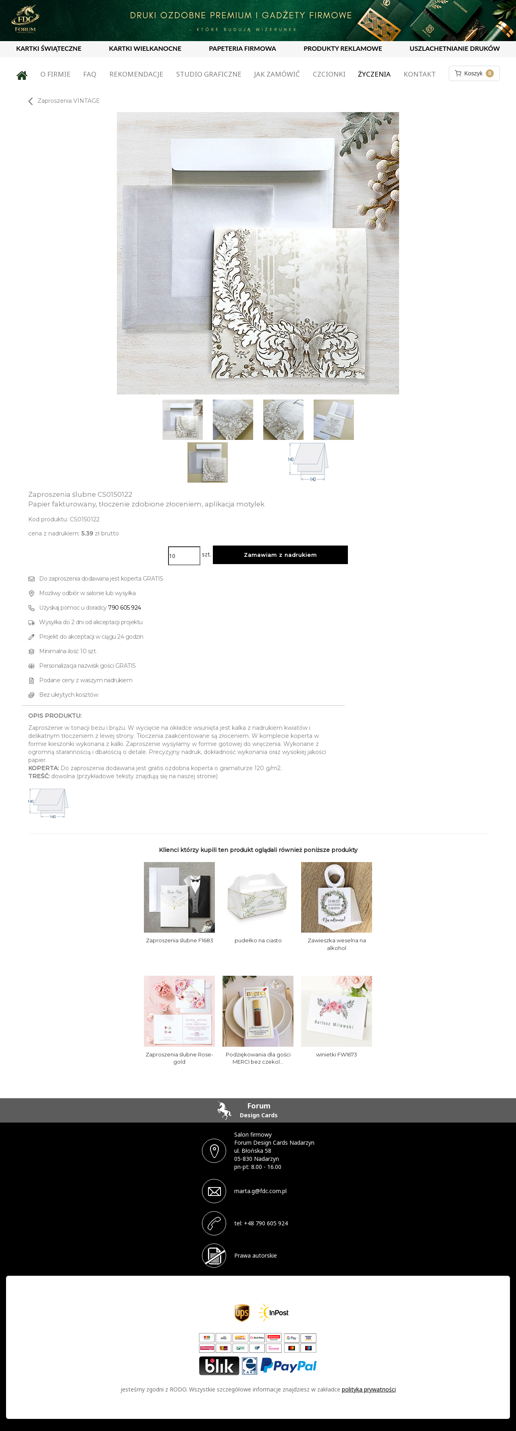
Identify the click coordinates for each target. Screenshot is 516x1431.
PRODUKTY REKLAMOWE (343, 48)
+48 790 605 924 (266, 1223)
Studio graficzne (208, 74)
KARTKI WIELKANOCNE (145, 48)
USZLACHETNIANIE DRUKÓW (455, 48)
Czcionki (329, 74)
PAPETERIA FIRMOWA (242, 48)
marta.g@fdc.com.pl (260, 1191)
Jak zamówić (277, 74)
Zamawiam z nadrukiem (280, 555)
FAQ (89, 74)
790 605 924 (124, 607)
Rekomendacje (136, 74)
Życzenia (374, 74)
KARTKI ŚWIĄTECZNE (48, 48)
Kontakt (420, 74)
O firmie (55, 74)
